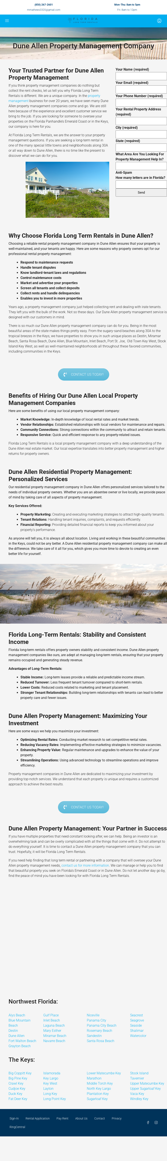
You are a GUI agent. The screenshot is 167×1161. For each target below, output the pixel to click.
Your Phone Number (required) (141, 99)
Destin (13, 1031)
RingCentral (17, 1127)
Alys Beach (17, 1015)
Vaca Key (137, 1094)
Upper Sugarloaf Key (145, 1089)
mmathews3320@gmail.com (43, 9)
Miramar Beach (54, 1036)
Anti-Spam (141, 178)
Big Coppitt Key (20, 1073)
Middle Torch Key (100, 1083)
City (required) (141, 131)
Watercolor (138, 1036)
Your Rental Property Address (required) (141, 115)
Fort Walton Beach (22, 1041)
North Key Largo (99, 1089)
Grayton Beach (20, 1046)
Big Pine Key (18, 1078)
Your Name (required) (141, 72)
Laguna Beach (54, 1025)
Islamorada (51, 1073)
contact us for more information (85, 865)
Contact (99, 1118)
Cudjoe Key (17, 1089)
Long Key (50, 1094)
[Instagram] (157, 1122)
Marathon (94, 1078)
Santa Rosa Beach (100, 1041)
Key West (50, 1083)
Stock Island (139, 1073)
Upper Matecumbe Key (147, 1083)
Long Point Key (54, 1099)
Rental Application (38, 1118)
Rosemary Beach (99, 1031)
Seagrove (137, 1020)
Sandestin (94, 1036)
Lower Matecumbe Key (104, 1073)
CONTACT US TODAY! (84, 374)
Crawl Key (16, 1083)
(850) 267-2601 (44, 4)
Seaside (136, 1025)
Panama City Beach (101, 1025)
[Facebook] (149, 1122)
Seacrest (136, 1015)
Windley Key (139, 1099)
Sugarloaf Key (97, 1099)
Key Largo (50, 1078)
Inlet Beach (51, 1020)
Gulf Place (51, 1015)
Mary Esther (52, 1031)
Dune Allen (17, 1036)
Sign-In (14, 1118)
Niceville (93, 1015)
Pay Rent (62, 1118)
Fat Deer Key (18, 1099)
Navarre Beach (54, 1041)
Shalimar (137, 1031)
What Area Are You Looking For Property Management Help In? (141, 160)
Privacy (117, 1118)
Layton (48, 1089)
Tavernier (137, 1078)
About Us (81, 1118)
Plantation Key (98, 1094)
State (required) (141, 144)
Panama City (96, 1020)
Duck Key (15, 1094)
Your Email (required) (141, 86)
